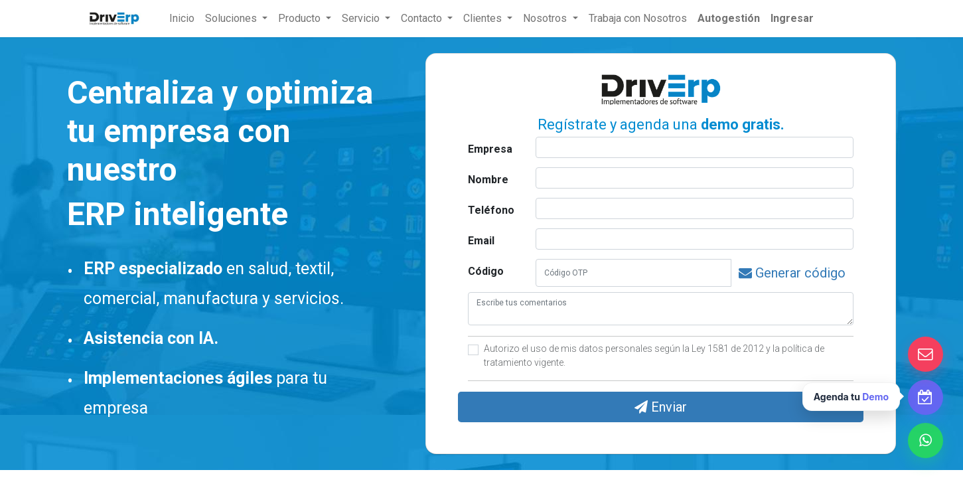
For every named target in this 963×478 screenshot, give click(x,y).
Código (486, 271)
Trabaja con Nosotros (638, 18)
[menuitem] (182, 18)
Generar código (792, 273)
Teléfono (491, 210)
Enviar (660, 407)
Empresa (490, 149)
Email (481, 240)
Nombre (488, 179)
